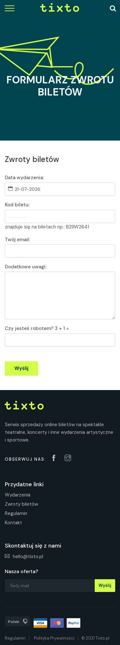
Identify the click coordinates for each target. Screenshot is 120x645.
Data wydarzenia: (24, 177)
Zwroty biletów (21, 504)
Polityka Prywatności (54, 638)
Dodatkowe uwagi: (25, 267)
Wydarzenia (17, 495)
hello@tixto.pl (24, 556)
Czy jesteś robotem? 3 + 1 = (37, 328)
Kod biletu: (17, 205)
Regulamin (16, 513)
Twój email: (17, 239)
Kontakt (13, 522)
